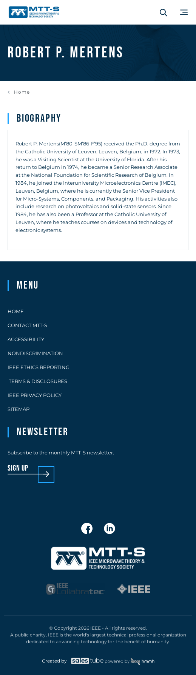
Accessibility (26, 339)
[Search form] (163, 12)
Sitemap (18, 409)
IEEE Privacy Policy (35, 395)
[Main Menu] (183, 12)
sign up (18, 468)
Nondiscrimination (35, 353)
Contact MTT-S (27, 325)
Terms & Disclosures (37, 381)
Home (22, 92)
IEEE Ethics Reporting (38, 367)
